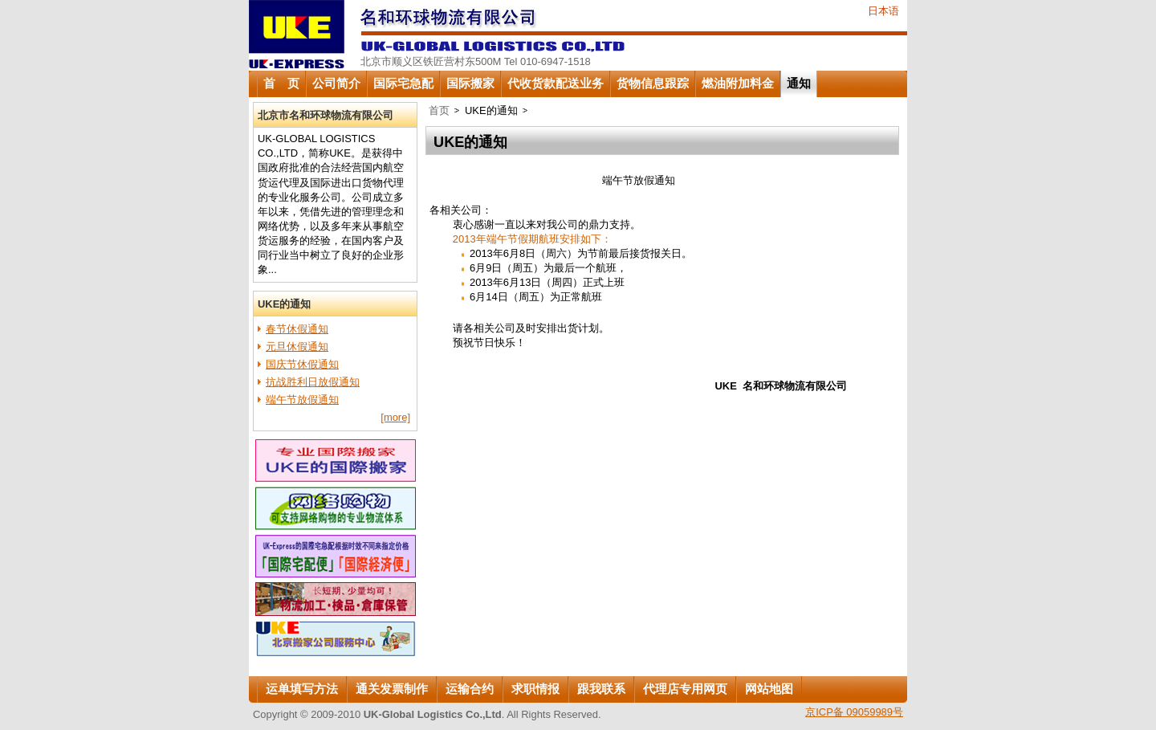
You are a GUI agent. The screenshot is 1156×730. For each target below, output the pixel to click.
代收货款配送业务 (555, 83)
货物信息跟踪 (653, 83)
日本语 (883, 11)
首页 (439, 110)
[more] (395, 417)
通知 (799, 83)
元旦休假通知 (297, 347)
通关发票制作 (392, 689)
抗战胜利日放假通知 (313, 382)
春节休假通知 (297, 329)
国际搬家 (470, 83)
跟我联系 (601, 689)
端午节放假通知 (302, 400)
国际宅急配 (403, 83)
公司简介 (336, 83)
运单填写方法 (302, 689)
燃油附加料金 (738, 83)
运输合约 (470, 689)
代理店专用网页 (685, 689)
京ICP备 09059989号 (854, 712)
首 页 (281, 83)
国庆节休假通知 (302, 364)
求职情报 (535, 689)
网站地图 (769, 689)
